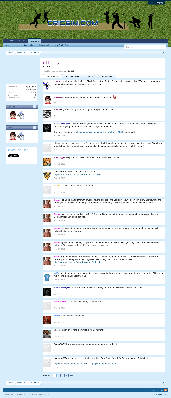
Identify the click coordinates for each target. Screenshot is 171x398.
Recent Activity (72, 76)
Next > (72, 375)
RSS (165, 390)
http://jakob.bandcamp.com (103, 363)
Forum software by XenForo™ (26, 394)
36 (35, 98)
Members (35, 41)
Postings (90, 76)
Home (11, 41)
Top (161, 390)
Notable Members (13, 45)
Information (107, 76)
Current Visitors (29, 45)
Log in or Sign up (156, 3)
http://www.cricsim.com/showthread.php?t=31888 (99, 132)
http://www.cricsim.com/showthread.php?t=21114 (77, 262)
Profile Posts (52, 76)
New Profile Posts (62, 45)
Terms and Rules (161, 394)
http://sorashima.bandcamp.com (69, 363)
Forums (22, 41)
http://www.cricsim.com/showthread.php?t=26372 (77, 174)
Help (150, 390)
